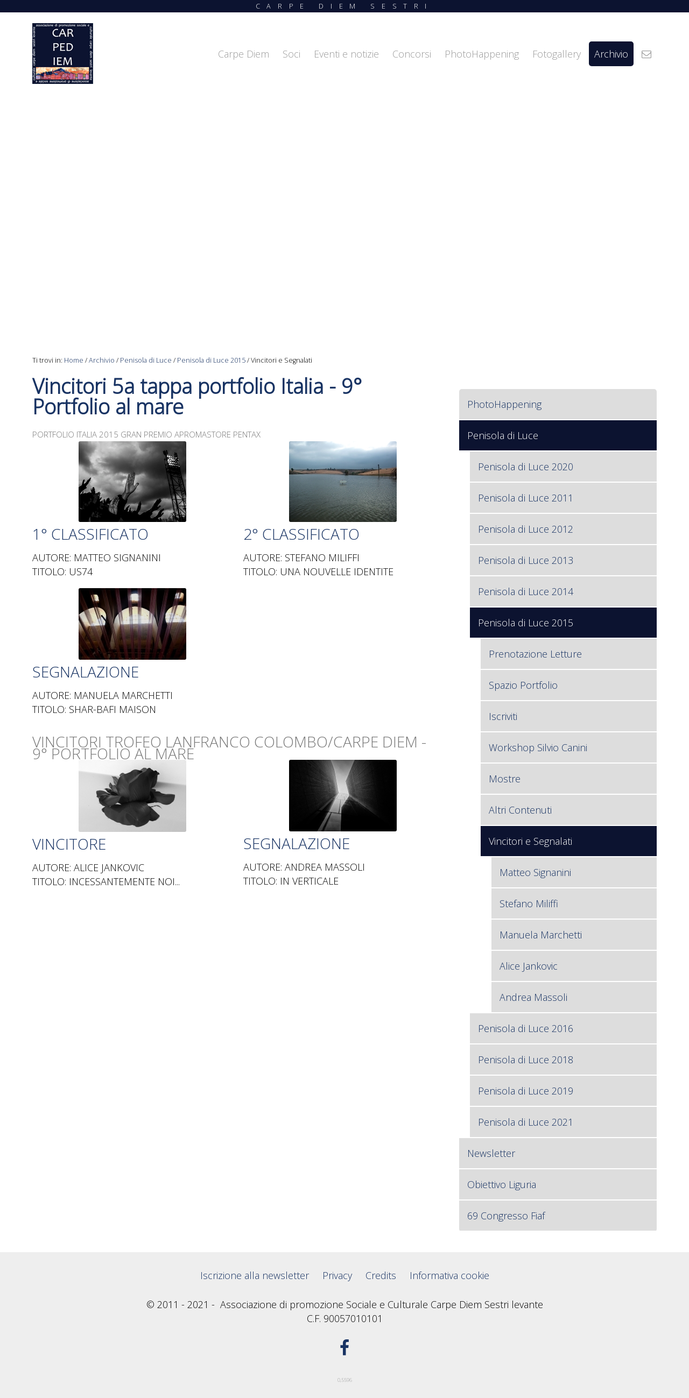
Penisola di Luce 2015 (211, 360)
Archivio (102, 360)
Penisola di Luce (146, 360)
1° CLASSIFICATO (90, 534)
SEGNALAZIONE (85, 671)
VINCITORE (69, 844)
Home (73, 360)
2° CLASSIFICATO (301, 534)
